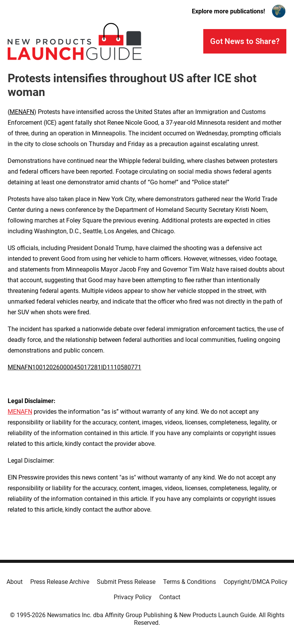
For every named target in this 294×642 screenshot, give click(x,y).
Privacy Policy (133, 597)
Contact (169, 597)
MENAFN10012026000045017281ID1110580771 (74, 367)
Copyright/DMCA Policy (255, 581)
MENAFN (22, 111)
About (15, 581)
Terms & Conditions (189, 581)
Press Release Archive (59, 581)
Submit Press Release (126, 581)
